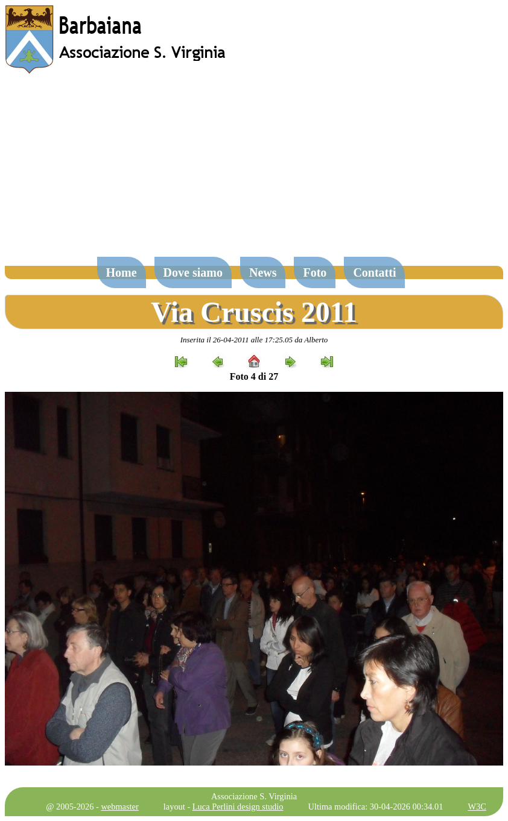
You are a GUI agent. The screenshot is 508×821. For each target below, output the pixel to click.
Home (121, 272)
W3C (477, 806)
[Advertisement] (254, 171)
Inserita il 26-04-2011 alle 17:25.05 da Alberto (254, 339)
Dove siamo (193, 272)
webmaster (119, 806)
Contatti (374, 272)
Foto (314, 272)
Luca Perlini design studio (238, 806)
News (263, 272)
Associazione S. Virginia (254, 796)
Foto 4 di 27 (254, 376)
